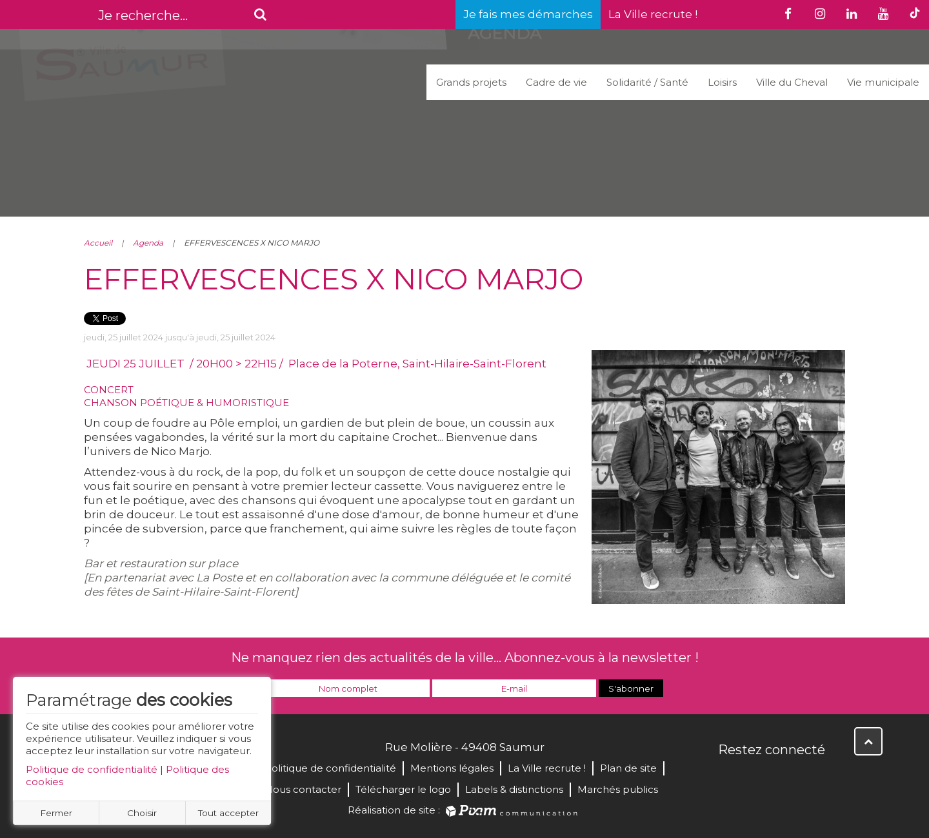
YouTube (785, 777)
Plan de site (628, 768)
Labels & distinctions (514, 789)
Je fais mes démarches (528, 14)
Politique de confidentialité (91, 769)
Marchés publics (617, 789)
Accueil (98, 243)
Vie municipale (883, 82)
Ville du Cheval (792, 82)
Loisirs (722, 82)
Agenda (148, 243)
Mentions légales (452, 768)
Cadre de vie (556, 82)
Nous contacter (303, 789)
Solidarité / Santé (647, 82)
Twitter (757, 777)
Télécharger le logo (403, 789)
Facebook (729, 777)
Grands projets (471, 82)
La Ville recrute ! (652, 14)
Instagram (814, 777)
